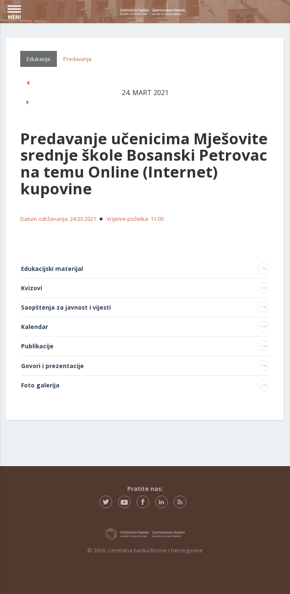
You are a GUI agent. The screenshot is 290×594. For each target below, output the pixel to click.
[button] (27, 83)
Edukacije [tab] (39, 59)
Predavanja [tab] (77, 59)
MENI (14, 12)
